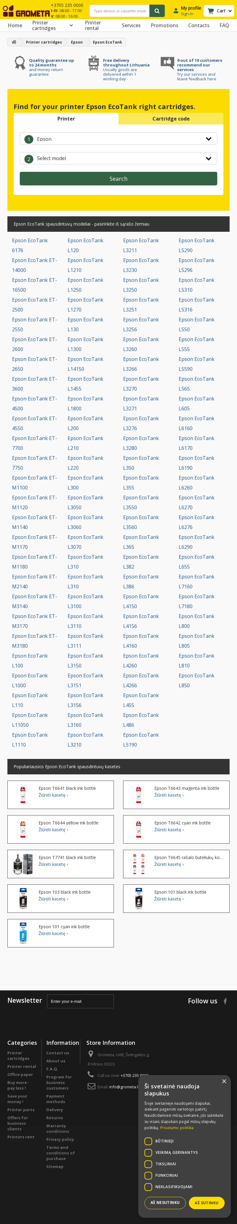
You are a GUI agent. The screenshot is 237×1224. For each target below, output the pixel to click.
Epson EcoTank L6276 (196, 522)
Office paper (20, 1074)
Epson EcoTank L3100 (85, 601)
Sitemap (55, 1166)
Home (15, 25)
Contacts (199, 25)
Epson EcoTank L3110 (85, 621)
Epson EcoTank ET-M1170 (34, 542)
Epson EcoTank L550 (196, 324)
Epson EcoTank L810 (196, 660)
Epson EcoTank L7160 (196, 581)
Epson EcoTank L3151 (85, 680)
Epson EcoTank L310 (85, 561)
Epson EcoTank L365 (141, 542)
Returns (54, 1117)
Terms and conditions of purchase (60, 1153)
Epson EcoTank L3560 (141, 522)
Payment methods (55, 1098)
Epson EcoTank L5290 (196, 245)
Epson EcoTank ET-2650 (34, 364)
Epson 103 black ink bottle (65, 892)
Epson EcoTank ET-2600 (34, 344)
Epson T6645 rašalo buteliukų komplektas (189, 857)
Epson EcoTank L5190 (141, 739)
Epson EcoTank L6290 (196, 542)
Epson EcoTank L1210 (85, 265)
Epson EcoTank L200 (85, 423)
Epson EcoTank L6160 (196, 423)
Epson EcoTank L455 (141, 700)
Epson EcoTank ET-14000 (34, 265)
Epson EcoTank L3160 (85, 720)
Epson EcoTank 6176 (30, 245)
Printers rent (21, 1137)
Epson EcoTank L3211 (141, 245)
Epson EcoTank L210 (85, 443)
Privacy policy (60, 1139)
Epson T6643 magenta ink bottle (186, 788)
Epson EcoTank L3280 (141, 443)
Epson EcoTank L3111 (85, 641)
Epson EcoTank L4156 (141, 621)
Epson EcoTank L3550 (141, 502)
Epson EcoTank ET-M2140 (34, 581)
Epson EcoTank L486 (141, 720)
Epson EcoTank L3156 (85, 700)
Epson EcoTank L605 (196, 403)
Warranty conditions (57, 1128)
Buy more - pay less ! (18, 1085)
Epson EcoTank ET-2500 (34, 304)
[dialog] (184, 1146)
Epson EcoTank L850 (196, 680)
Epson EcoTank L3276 (141, 423)
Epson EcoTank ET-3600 (34, 383)
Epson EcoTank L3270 (141, 383)
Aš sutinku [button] (206, 1202)
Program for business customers (59, 1082)
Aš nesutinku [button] (165, 1202)
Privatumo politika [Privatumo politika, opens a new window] (176, 1127)
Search (118, 178)
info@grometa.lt (124, 1087)
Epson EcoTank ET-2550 (34, 324)
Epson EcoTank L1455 (85, 383)
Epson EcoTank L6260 (196, 482)
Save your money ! (17, 1098)
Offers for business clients (17, 1123)
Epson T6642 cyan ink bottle (182, 822)
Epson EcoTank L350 (141, 463)
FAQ (224, 25)
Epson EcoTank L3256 (141, 324)
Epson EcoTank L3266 (141, 364)
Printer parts (21, 1109)
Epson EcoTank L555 (196, 344)
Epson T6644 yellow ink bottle (68, 822)
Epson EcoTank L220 (85, 463)
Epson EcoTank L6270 (196, 502)
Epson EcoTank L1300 (85, 344)
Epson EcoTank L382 (141, 561)
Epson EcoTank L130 (85, 324)
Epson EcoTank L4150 (141, 601)
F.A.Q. (52, 1069)
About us (55, 1061)
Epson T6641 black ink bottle (67, 788)
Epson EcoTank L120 (85, 245)
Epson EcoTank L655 (196, 561)
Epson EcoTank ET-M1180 (34, 561)
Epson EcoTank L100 (30, 660)
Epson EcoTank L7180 (196, 601)
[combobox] (118, 138)
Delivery (54, 1109)
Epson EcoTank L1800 (85, 403)
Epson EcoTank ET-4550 (34, 423)
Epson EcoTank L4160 (141, 641)
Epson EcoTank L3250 (141, 285)
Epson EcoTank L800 (196, 621)
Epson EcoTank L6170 (196, 443)
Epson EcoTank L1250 (85, 285)
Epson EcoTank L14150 (85, 364)
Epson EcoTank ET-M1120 (34, 502)
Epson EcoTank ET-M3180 (34, 641)
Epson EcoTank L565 (196, 383)
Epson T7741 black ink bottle (67, 857)
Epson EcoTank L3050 (85, 502)
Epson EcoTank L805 (196, 641)
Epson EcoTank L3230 (141, 265)
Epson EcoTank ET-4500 (34, 403)
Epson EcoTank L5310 (196, 285)
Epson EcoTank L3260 (141, 344)
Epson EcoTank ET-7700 (34, 443)
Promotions (164, 25)
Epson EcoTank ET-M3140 (34, 601)
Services (131, 25)
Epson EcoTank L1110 (30, 739)
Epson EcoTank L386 (141, 581)
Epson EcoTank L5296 (196, 265)
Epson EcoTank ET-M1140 (34, 522)
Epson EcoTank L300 (85, 482)
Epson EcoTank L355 (141, 482)
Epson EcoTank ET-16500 (34, 285)
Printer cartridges (53, 25)
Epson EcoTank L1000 (30, 680)
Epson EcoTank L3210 (85, 739)
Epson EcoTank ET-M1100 (34, 482)
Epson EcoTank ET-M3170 (34, 621)
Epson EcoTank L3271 (141, 403)
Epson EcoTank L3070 (85, 542)
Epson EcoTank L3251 (141, 304)
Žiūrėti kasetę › (53, 795)
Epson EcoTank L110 (30, 700)
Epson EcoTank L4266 (141, 680)
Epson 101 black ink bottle (180, 892)
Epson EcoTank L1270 (85, 304)
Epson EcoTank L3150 (85, 660)
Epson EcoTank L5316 (196, 304)
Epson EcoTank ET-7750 (34, 463)
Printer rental (93, 25)
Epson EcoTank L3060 (85, 522)
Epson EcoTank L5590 (196, 364)
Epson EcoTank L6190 (196, 463)
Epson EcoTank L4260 (141, 660)
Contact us (57, 1053)
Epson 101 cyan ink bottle (64, 926)
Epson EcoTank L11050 (30, 720)
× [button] (224, 1081)
